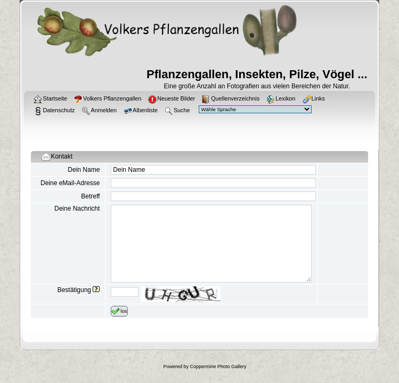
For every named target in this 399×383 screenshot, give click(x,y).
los (119, 311)
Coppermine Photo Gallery (218, 366)
